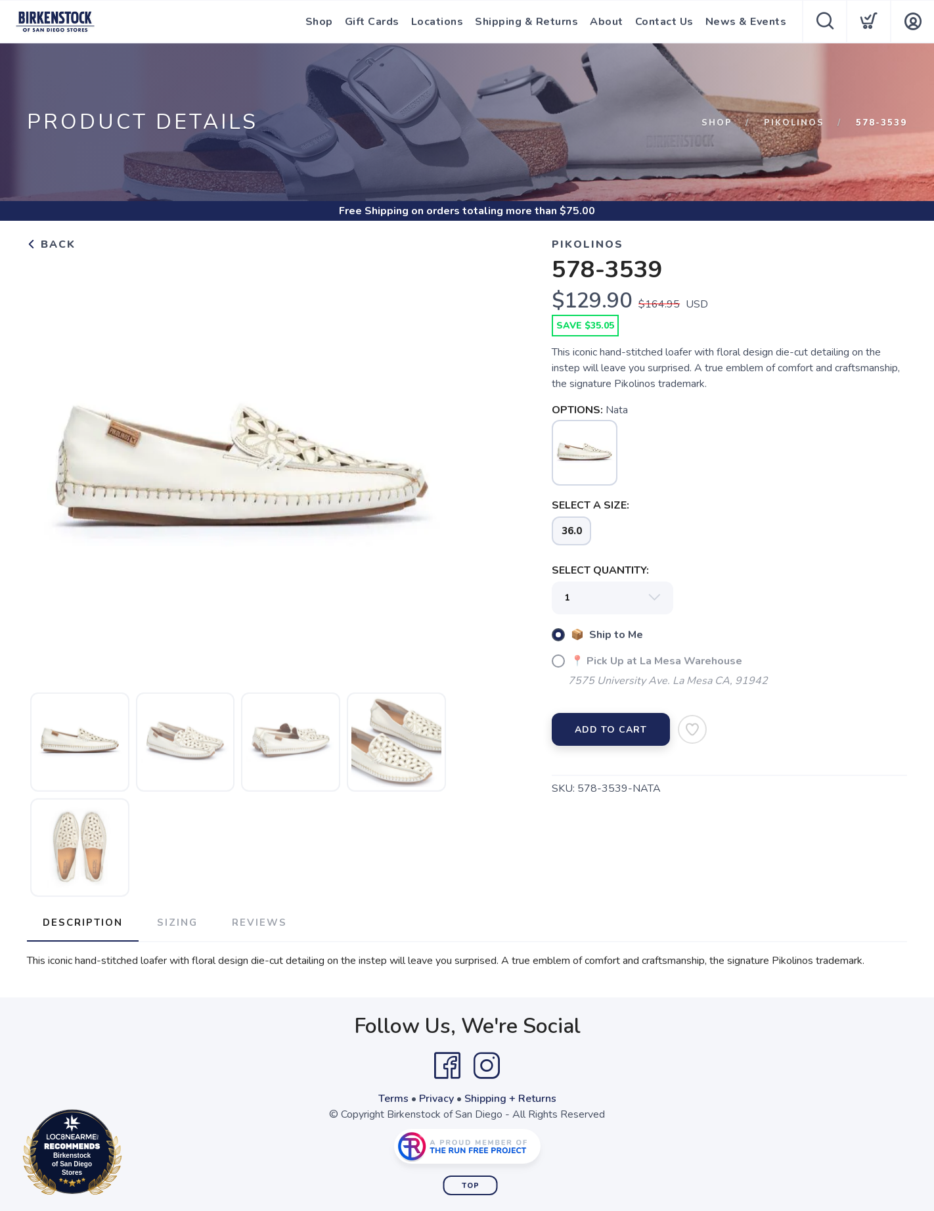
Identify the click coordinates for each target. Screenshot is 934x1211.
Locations (437, 21)
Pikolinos (794, 123)
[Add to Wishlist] (692, 729)
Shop (319, 21)
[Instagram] (486, 1065)
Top (470, 1186)
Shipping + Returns (510, 1098)
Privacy (436, 1098)
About (606, 21)
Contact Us (664, 21)
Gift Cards (372, 21)
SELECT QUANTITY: (600, 570)
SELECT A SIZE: (590, 505)
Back (51, 244)
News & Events (746, 21)
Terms (393, 1098)
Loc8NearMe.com (129, 1154)
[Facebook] (447, 1065)
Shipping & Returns (526, 21)
